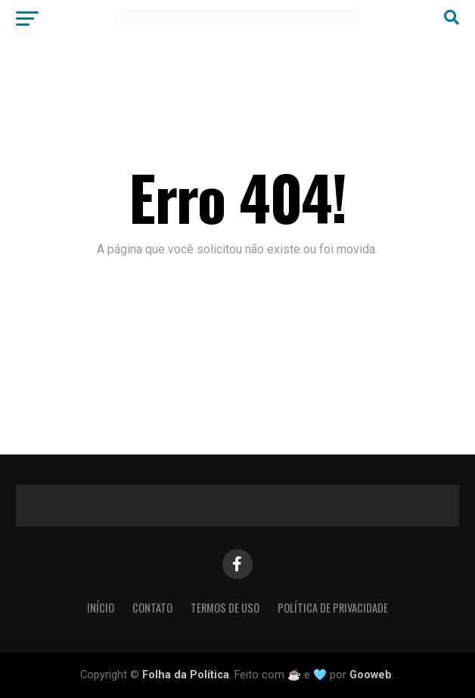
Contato (152, 608)
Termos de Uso (225, 608)
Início (100, 608)
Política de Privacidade (333, 608)
